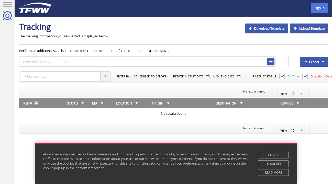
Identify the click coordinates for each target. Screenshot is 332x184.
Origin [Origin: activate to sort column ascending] (157, 103)
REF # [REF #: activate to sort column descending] (27, 103)
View (293, 93)
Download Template (266, 28)
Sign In (319, 8)
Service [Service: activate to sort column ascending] (287, 103)
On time (293, 76)
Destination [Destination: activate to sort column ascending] (226, 103)
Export (314, 62)
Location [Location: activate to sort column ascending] (124, 103)
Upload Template (309, 28)
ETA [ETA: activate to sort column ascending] (94, 103)
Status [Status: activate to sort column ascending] (72, 103)
